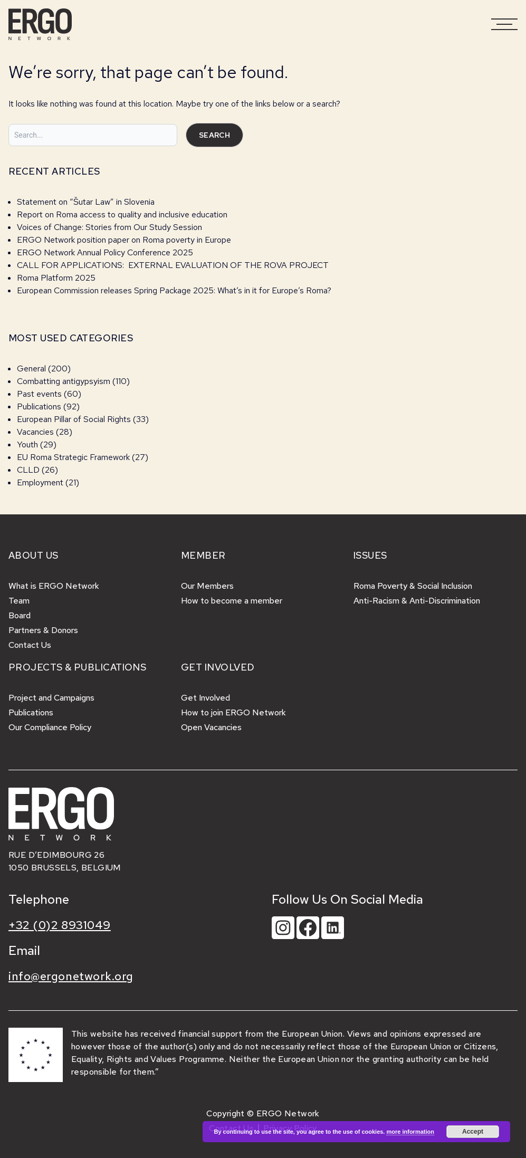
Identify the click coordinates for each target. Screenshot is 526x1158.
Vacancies (35, 431)
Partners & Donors (43, 630)
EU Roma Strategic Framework (73, 457)
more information (410, 1131)
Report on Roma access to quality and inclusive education (122, 214)
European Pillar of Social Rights (74, 419)
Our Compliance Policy (49, 727)
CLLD (28, 469)
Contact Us (29, 644)
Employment (40, 482)
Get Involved (205, 697)
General (31, 368)
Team (19, 600)
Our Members (207, 585)
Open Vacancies (211, 727)
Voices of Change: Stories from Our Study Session (109, 227)
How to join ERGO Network (233, 712)
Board (19, 615)
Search (214, 135)
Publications (39, 406)
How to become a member (231, 600)
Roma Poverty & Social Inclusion (412, 585)
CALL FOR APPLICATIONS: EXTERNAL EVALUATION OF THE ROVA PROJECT (173, 265)
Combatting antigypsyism (63, 381)
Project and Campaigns (51, 697)
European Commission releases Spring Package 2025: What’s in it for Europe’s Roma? (174, 290)
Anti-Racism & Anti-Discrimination (416, 600)
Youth (27, 444)
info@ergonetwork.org (70, 976)
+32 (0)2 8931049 (59, 925)
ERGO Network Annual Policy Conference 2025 (105, 252)
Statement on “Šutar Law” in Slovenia (86, 201)
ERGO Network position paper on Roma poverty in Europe (124, 239)
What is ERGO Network (53, 585)
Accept (472, 1131)
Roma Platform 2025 (56, 277)
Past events (39, 393)
